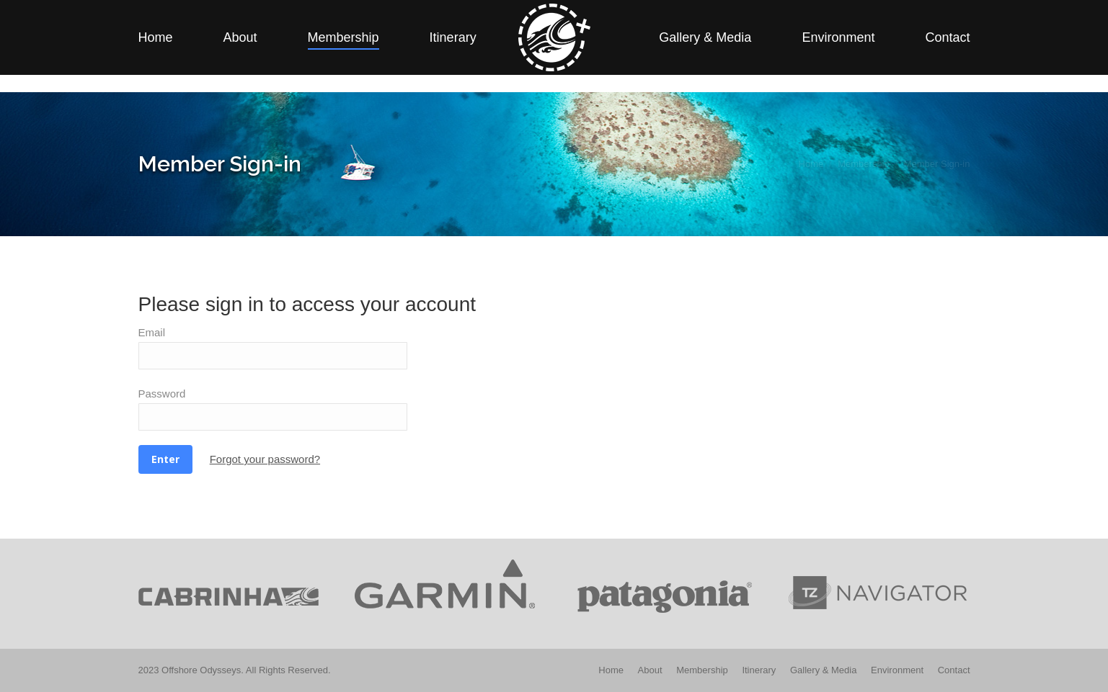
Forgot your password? (265, 459)
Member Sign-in (825, 9)
